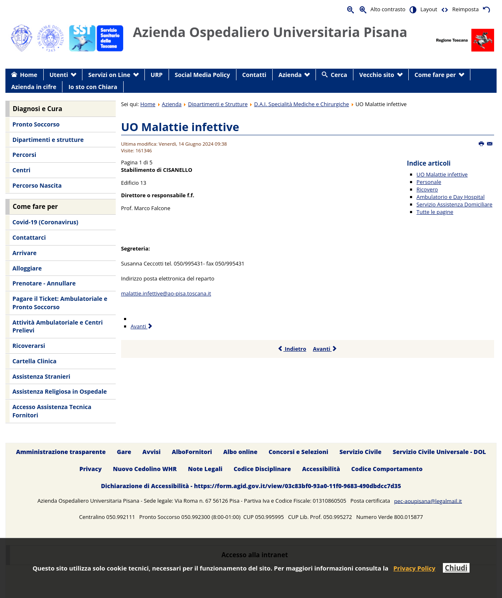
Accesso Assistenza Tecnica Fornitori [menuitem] (52, 411)
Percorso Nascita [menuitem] (37, 185)
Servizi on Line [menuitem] (109, 75)
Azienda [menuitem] (290, 75)
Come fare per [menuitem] (435, 75)
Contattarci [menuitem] (29, 237)
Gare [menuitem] (124, 452)
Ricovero (427, 189)
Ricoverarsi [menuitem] (28, 346)
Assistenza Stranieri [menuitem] (41, 376)
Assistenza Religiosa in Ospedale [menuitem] (59, 391)
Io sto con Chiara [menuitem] (92, 87)
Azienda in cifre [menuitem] (33, 87)
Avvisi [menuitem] (151, 452)
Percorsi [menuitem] (24, 155)
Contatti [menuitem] (254, 75)
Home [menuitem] (28, 75)
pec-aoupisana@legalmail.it (428, 500)
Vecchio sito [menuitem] (376, 75)
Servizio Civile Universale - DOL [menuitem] (439, 452)
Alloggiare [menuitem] (27, 268)
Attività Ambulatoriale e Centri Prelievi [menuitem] (57, 326)
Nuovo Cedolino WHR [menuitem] (144, 469)
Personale (429, 182)
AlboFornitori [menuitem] (192, 452)
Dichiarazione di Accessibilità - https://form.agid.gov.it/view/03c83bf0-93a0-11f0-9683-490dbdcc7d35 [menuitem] (251, 486)
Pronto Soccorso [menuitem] (36, 124)
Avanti (325, 348)
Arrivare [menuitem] (24, 253)
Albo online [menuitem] (240, 452)
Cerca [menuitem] (339, 75)
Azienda (171, 104)
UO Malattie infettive (180, 126)
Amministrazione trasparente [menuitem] (60, 452)
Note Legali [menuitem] (205, 469)
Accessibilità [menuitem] (321, 469)
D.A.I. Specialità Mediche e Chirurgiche (301, 104)
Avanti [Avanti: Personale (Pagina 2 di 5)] (142, 326)
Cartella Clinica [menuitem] (34, 361)
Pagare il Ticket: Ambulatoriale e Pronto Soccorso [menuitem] (59, 303)
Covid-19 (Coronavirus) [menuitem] (45, 222)
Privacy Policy (414, 568)
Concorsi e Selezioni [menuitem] (298, 452)
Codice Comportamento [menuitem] (386, 469)
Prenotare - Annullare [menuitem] (44, 283)
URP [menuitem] (157, 75)
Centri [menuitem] (21, 170)
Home (147, 104)
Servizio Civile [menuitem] (360, 452)
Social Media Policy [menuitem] (202, 75)
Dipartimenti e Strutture (218, 104)
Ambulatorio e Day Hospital (451, 197)
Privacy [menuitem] (91, 469)
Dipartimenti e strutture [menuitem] (48, 140)
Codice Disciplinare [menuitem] (262, 469)
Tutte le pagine (435, 212)
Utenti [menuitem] (59, 75)
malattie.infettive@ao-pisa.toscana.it (166, 293)
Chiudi (456, 568)
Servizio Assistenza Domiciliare (454, 204)
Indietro (292, 348)
